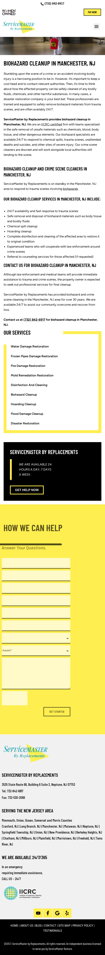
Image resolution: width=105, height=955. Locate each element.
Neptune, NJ (90, 826)
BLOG (38, 925)
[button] (96, 26)
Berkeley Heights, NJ (89, 832)
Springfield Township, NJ (17, 832)
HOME (14, 925)
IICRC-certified (51, 124)
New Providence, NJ (61, 832)
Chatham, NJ (11, 838)
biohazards (70, 189)
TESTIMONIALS (52, 930)
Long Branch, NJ (30, 826)
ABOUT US (26, 925)
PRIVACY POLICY (82, 925)
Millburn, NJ (29, 838)
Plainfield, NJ (46, 838)
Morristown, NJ (66, 838)
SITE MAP (64, 925)
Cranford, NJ (10, 826)
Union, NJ (41, 832)
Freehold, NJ (86, 838)
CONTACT (50, 925)
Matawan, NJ (72, 826)
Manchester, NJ (52, 826)
